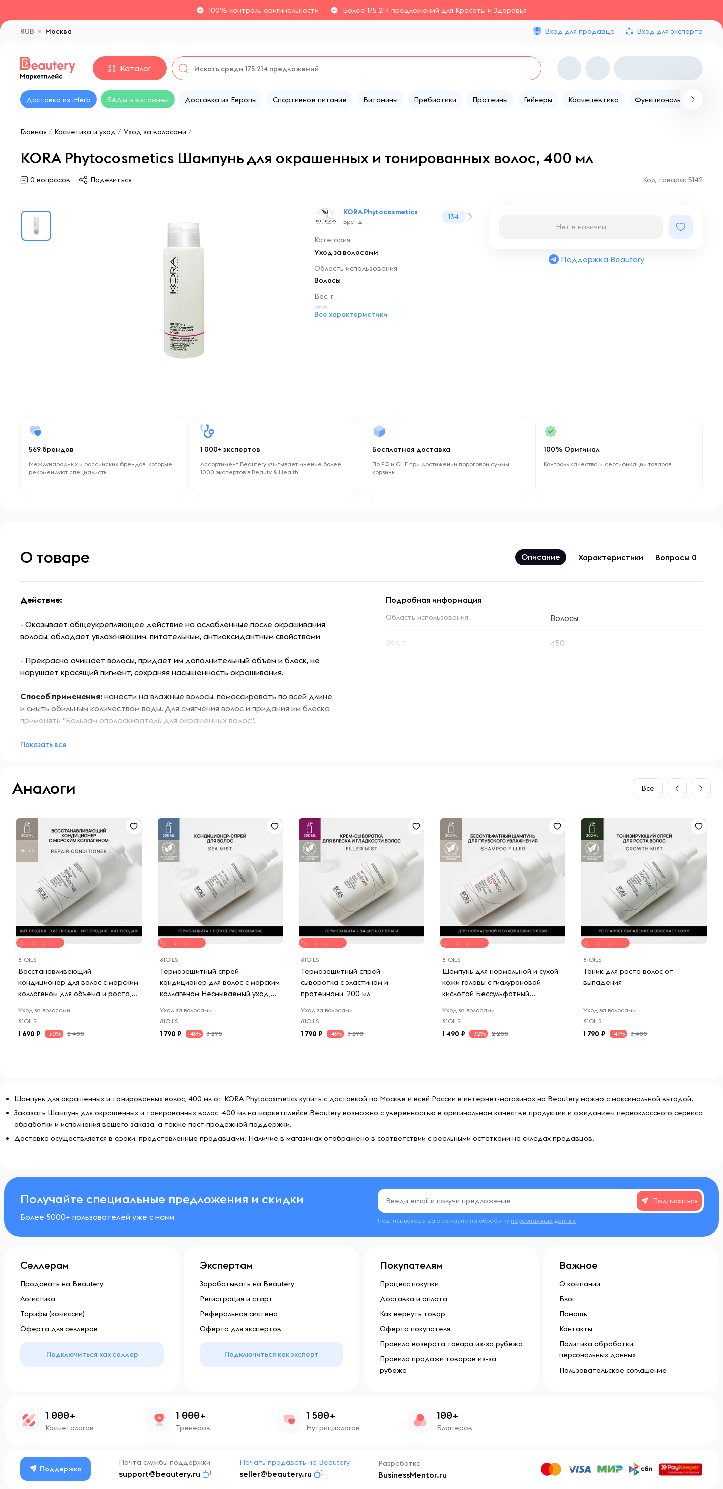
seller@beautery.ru (275, 1474)
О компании (579, 1283)
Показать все (43, 744)
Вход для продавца (580, 31)
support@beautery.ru (159, 1474)
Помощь (573, 1313)
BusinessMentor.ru (412, 1475)
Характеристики (610, 557)
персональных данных (543, 1220)
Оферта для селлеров (59, 1328)
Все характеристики (351, 314)
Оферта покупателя (415, 1328)
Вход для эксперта (670, 31)
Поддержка (56, 1468)
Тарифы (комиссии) (52, 1313)
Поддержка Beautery (596, 259)
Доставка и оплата (413, 1298)
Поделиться (111, 179)
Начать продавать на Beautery (294, 1462)
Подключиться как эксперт (271, 1354)
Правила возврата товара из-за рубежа (451, 1343)
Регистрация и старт (236, 1298)
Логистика (37, 1298)
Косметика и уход (85, 131)
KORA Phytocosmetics (380, 211)
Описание (540, 557)
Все (647, 788)
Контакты (575, 1328)
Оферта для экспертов (240, 1328)
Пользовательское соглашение (613, 1370)
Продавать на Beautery (61, 1283)
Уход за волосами (155, 131)
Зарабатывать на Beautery (247, 1283)
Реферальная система (239, 1313)
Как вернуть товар (412, 1313)
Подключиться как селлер (92, 1354)
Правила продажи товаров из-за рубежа (438, 1364)
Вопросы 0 (676, 557)
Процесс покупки (409, 1283)
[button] (677, 788)
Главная (33, 131)
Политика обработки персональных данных (597, 1349)
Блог (567, 1298)
